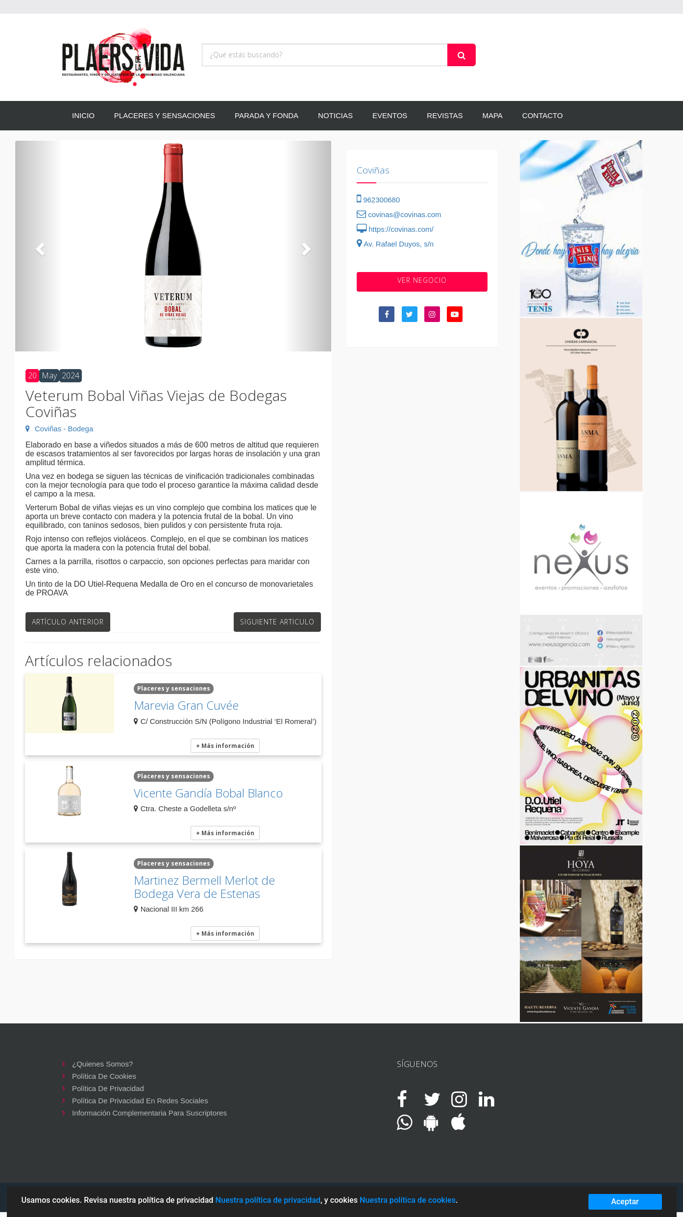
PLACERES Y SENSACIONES (164, 115)
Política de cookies (104, 1076)
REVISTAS (445, 115)
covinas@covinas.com (399, 214)
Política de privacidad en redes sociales (140, 1100)
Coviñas (373, 170)
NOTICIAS (335, 115)
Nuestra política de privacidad (267, 1200)
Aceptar (625, 1201)
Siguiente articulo (277, 621)
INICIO (83, 115)
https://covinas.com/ (395, 229)
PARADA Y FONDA (266, 115)
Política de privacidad (108, 1088)
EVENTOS (389, 115)
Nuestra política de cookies (408, 1200)
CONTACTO (542, 115)
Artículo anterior (68, 621)
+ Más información (225, 746)
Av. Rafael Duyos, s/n (395, 244)
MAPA (492, 115)
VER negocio (422, 280)
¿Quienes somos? (102, 1064)
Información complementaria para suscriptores (149, 1113)
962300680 (378, 200)
